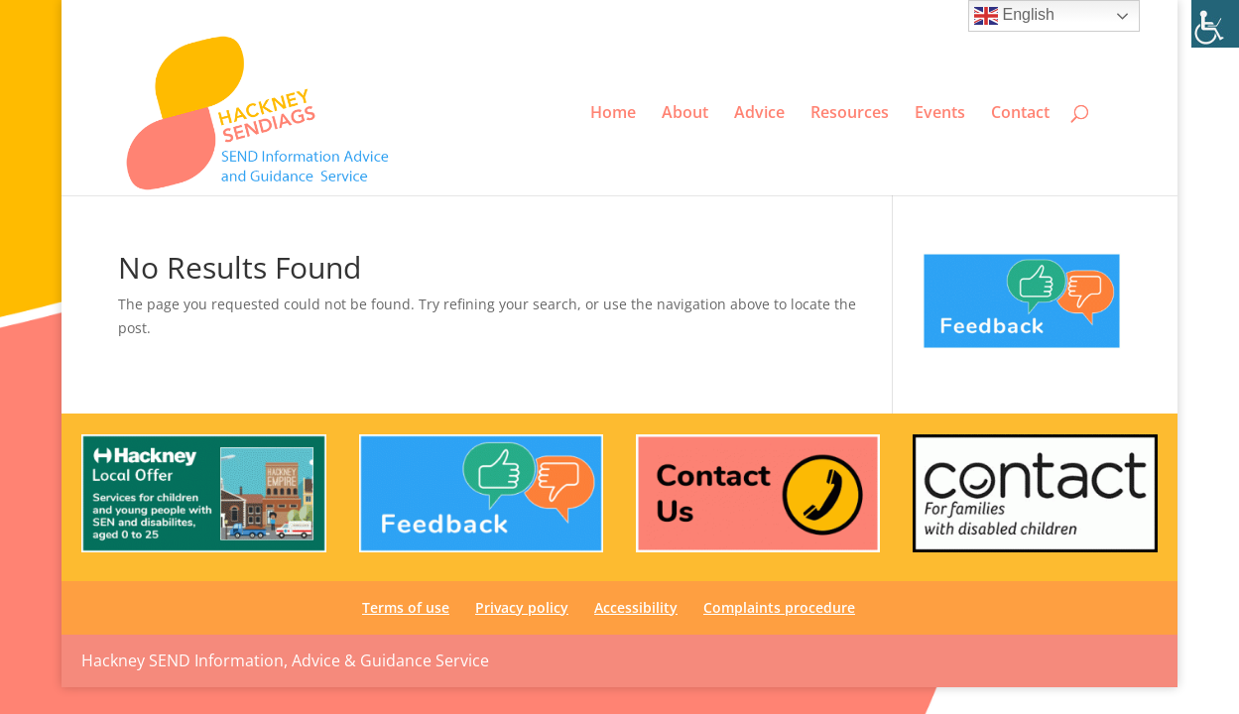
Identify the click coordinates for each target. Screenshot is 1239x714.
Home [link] (613, 113)
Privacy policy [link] (853, 16)
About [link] (685, 113)
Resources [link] (849, 113)
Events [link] (940, 113)
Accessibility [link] (943, 16)
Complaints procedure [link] (779, 607)
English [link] (1014, 16)
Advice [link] (759, 113)
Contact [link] (1020, 113)
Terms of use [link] (762, 16)
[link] (1215, 24)
